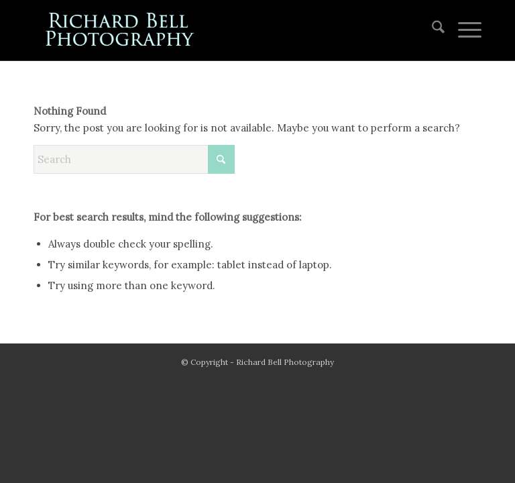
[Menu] (463, 30)
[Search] (431, 30)
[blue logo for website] (121, 30)
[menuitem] (431, 30)
